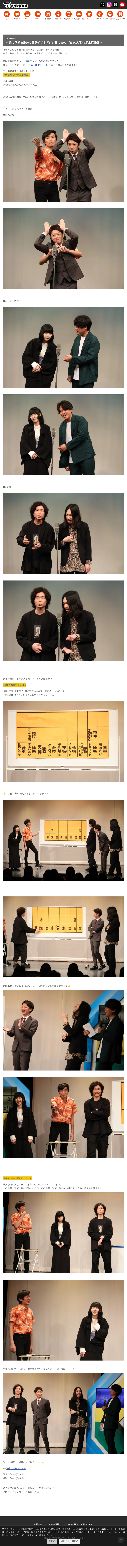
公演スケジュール (32, 61)
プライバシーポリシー (24, 1535)
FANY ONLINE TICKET (39, 64)
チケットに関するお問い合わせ (78, 1524)
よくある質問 (53, 1524)
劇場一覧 (38, 1524)
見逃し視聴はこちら (16, 1468)
